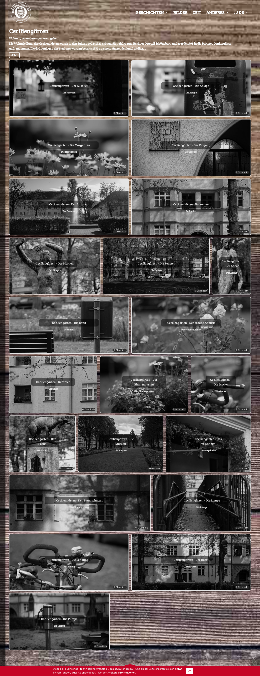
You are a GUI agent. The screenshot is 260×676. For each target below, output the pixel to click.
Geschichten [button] (150, 12)
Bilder (180, 12)
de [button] (239, 12)
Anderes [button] (215, 12)
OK (189, 670)
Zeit (197, 12)
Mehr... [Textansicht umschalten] (14, 55)
